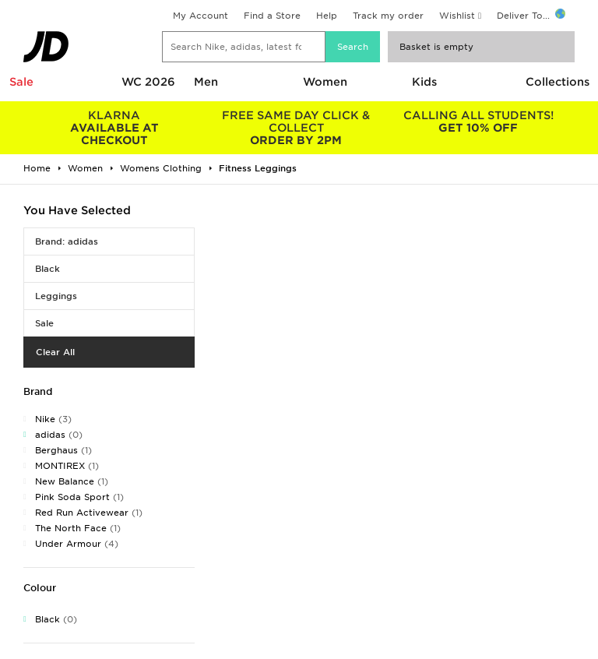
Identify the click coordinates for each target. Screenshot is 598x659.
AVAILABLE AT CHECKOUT (114, 127)
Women (325, 82)
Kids (424, 82)
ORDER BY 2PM (296, 127)
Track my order (388, 15)
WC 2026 (148, 82)
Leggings (56, 296)
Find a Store (272, 15)
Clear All (55, 352)
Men (206, 82)
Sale (21, 82)
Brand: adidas (66, 241)
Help (326, 15)
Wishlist (457, 15)
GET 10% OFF (478, 121)
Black (47, 268)
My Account (200, 15)
